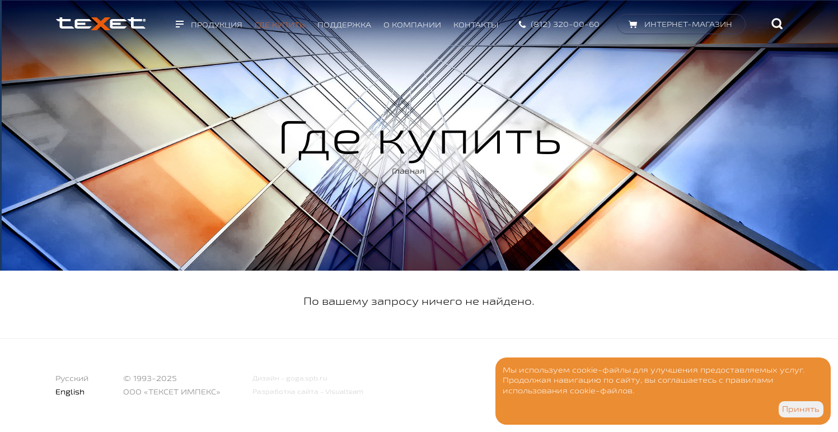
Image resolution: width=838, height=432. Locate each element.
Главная (408, 170)
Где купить (280, 24)
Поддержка (344, 24)
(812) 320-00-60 (565, 24)
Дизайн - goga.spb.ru (289, 378)
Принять (801, 409)
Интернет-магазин (688, 24)
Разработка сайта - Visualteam (307, 391)
